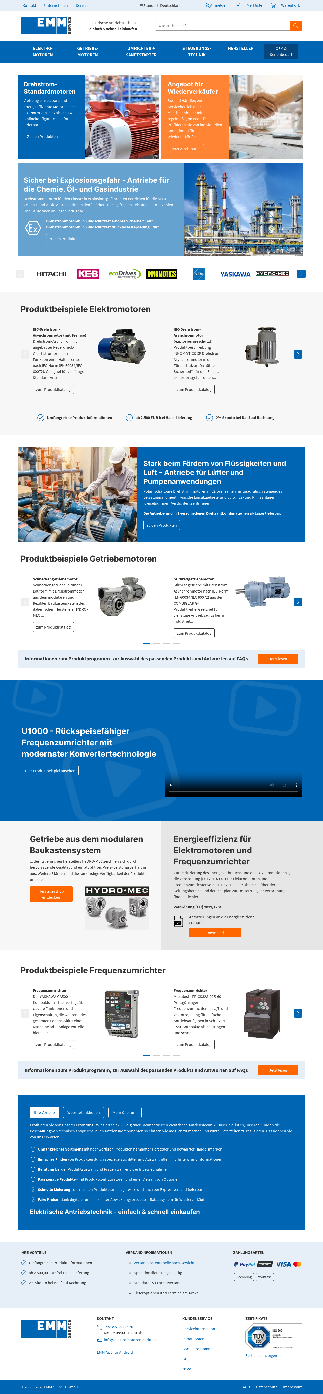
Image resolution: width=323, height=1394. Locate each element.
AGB (246, 1386)
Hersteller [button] (241, 48)
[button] (192, 5)
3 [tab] (166, 643)
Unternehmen (56, 5)
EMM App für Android (115, 1352)
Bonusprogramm (196, 1348)
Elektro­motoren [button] (43, 52)
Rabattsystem (193, 1338)
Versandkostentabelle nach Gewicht (164, 1262)
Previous (20, 274)
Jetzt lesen (278, 658)
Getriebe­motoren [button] (87, 52)
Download (215, 932)
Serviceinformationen (201, 1328)
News (187, 1368)
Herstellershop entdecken (51, 894)
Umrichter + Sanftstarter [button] (141, 52)
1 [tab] (146, 643)
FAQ (185, 1358)
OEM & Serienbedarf (281, 51)
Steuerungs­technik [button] (196, 52)
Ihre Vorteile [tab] (44, 1112)
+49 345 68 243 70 (118, 1326)
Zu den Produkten (42, 136)
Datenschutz (266, 1386)
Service (82, 5)
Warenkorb (290, 5)
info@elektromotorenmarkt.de (130, 1339)
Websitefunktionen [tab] (83, 1112)
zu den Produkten (64, 238)
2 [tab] (156, 643)
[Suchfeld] (222, 26)
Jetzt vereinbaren (186, 148)
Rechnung (244, 1277)
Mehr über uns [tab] (125, 1112)
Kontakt (29, 5)
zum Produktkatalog (53, 389)
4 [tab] (176, 643)
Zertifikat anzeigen (261, 1355)
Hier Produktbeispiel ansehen (50, 770)
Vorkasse (265, 1277)
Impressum (292, 1386)
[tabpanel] (91, 360)
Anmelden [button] (216, 6)
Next (301, 274)
